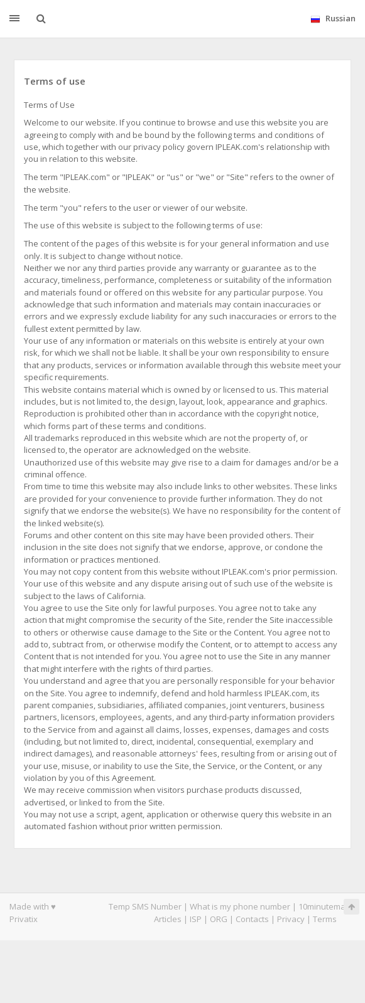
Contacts (252, 919)
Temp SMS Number (145, 906)
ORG (218, 919)
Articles (168, 919)
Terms (325, 919)
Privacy (291, 919)
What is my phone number (240, 906)
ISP (196, 919)
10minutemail (323, 906)
